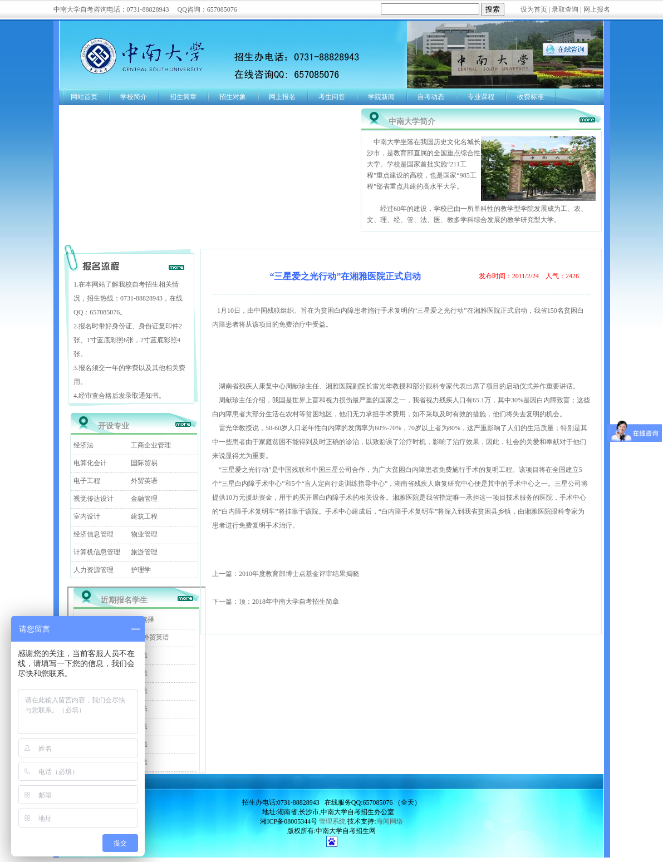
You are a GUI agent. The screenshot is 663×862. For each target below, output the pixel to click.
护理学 (141, 570)
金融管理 (144, 499)
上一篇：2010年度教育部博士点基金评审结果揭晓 (285, 574)
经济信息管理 (93, 534)
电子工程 (86, 481)
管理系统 (332, 821)
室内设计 (86, 516)
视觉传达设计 (93, 499)
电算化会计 (90, 463)
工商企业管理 (151, 445)
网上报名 (596, 9)
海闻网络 (389, 821)
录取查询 (565, 9)
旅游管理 (144, 552)
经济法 (83, 445)
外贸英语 (144, 481)
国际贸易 (144, 463)
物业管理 (144, 534)
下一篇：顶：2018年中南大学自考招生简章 (275, 601)
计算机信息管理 (96, 552)
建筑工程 (144, 516)
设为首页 (533, 9)
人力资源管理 (93, 570)
